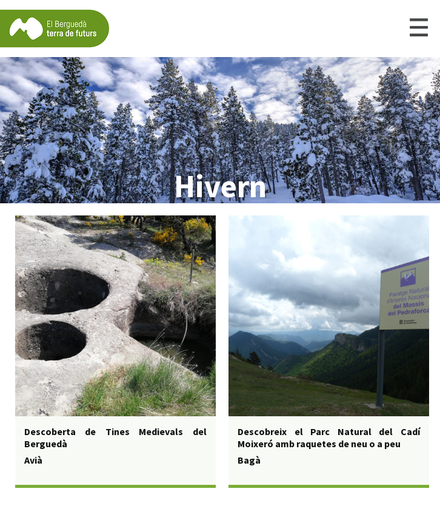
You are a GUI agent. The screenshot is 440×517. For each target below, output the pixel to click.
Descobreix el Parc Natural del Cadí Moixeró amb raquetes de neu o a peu (329, 437)
